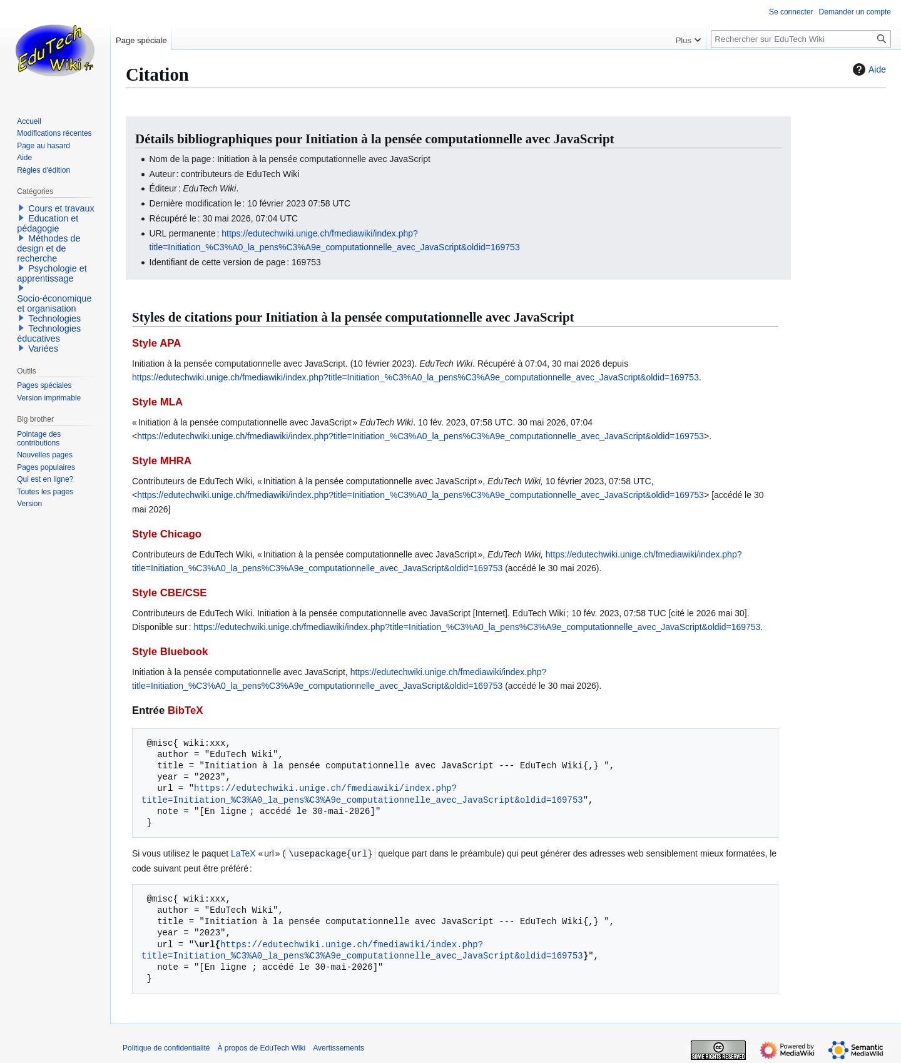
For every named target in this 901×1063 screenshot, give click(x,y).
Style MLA (157, 402)
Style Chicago (166, 534)
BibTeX (185, 710)
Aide (868, 69)
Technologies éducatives (49, 333)
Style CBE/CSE (169, 593)
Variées (43, 348)
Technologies (54, 318)
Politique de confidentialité (166, 1047)
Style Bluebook (170, 652)
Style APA (156, 343)
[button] (21, 207)
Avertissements (338, 1047)
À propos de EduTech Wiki (261, 1047)
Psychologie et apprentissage (52, 273)
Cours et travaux (61, 208)
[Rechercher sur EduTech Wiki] (801, 39)
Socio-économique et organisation (54, 303)
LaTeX (243, 853)
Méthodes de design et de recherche (48, 248)
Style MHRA (161, 461)
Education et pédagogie (47, 223)
